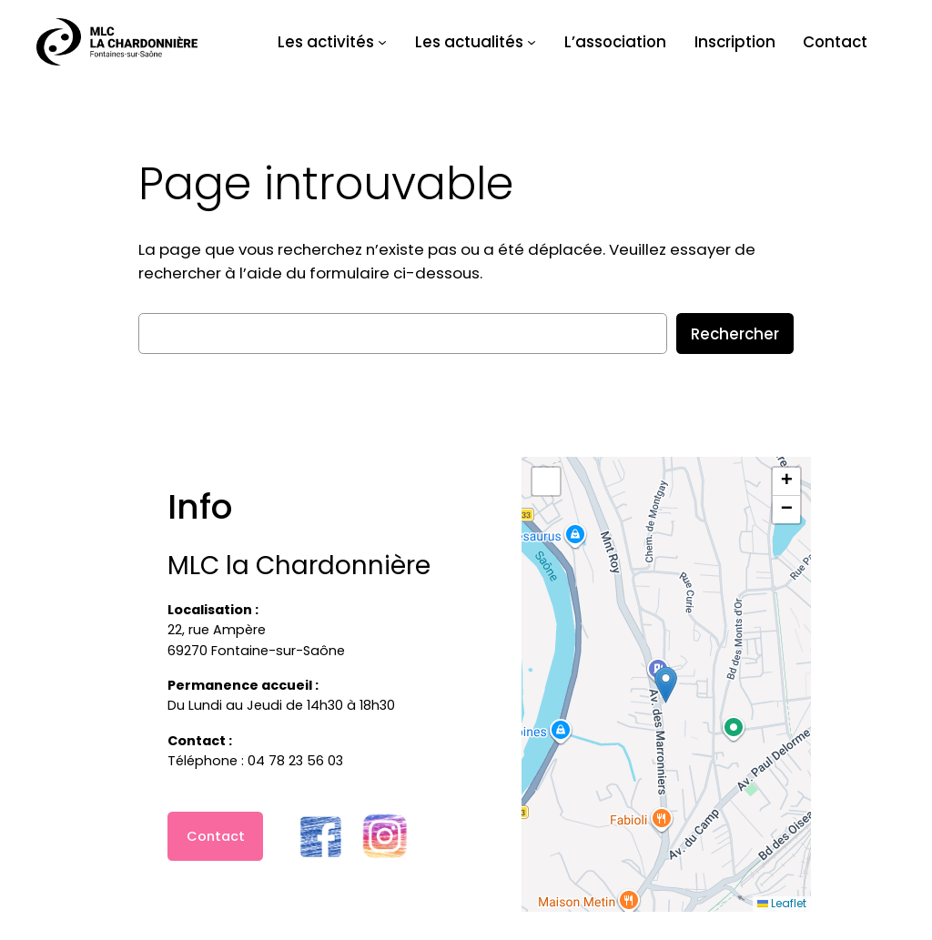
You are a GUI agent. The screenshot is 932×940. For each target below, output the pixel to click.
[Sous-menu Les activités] (382, 41)
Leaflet (781, 903)
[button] (665, 684)
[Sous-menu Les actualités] (531, 41)
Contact (216, 836)
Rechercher (735, 334)
